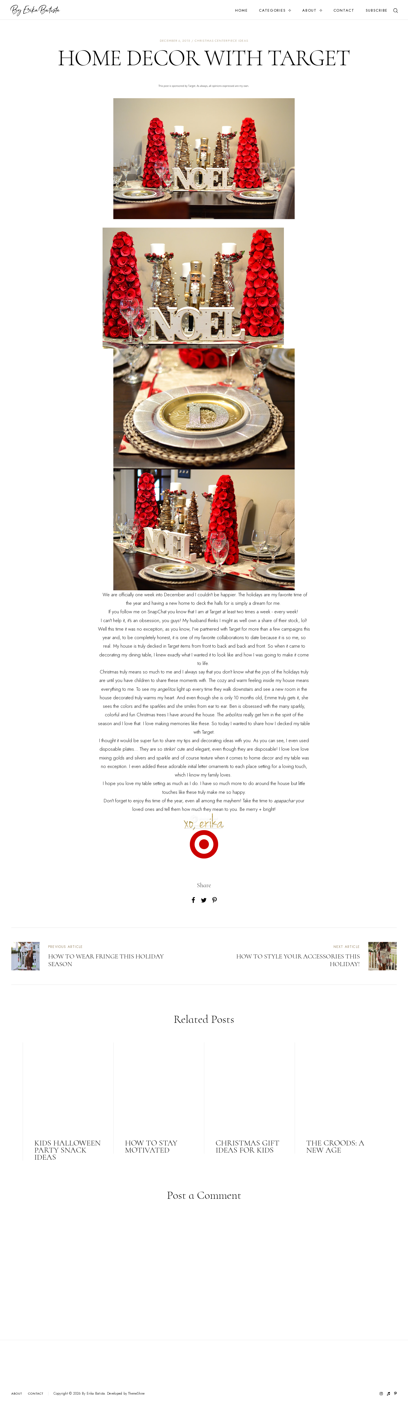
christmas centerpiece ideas (221, 40)
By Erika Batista (93, 1393)
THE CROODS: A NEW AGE (335, 1146)
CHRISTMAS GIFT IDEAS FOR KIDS (247, 1146)
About (309, 10)
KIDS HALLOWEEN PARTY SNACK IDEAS (67, 1150)
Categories (272, 10)
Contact (343, 10)
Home (241, 10)
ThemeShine (136, 1393)
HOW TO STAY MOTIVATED (151, 1146)
